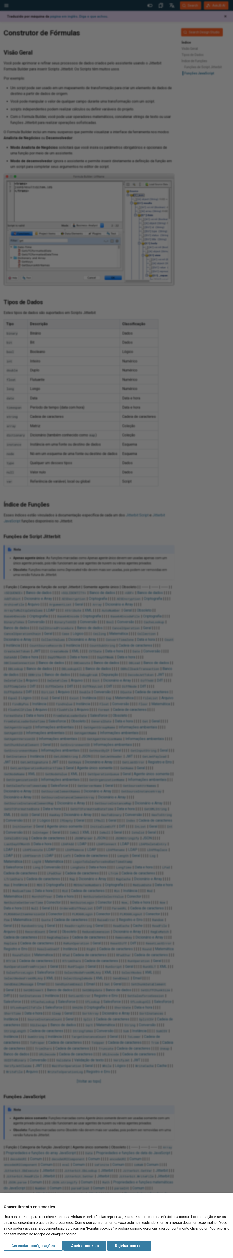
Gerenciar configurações (33, 1246)
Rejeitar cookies (129, 1246)
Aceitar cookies (85, 1246)
